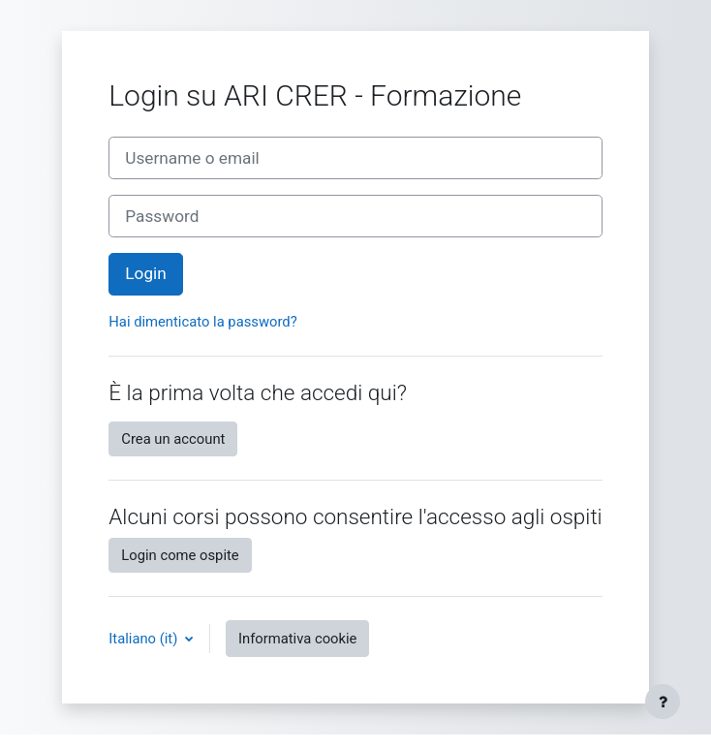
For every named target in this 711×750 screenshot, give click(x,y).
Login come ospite (179, 555)
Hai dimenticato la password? (202, 321)
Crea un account (173, 439)
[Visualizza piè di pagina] (662, 701)
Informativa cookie (297, 638)
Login (145, 273)
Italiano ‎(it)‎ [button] (144, 638)
